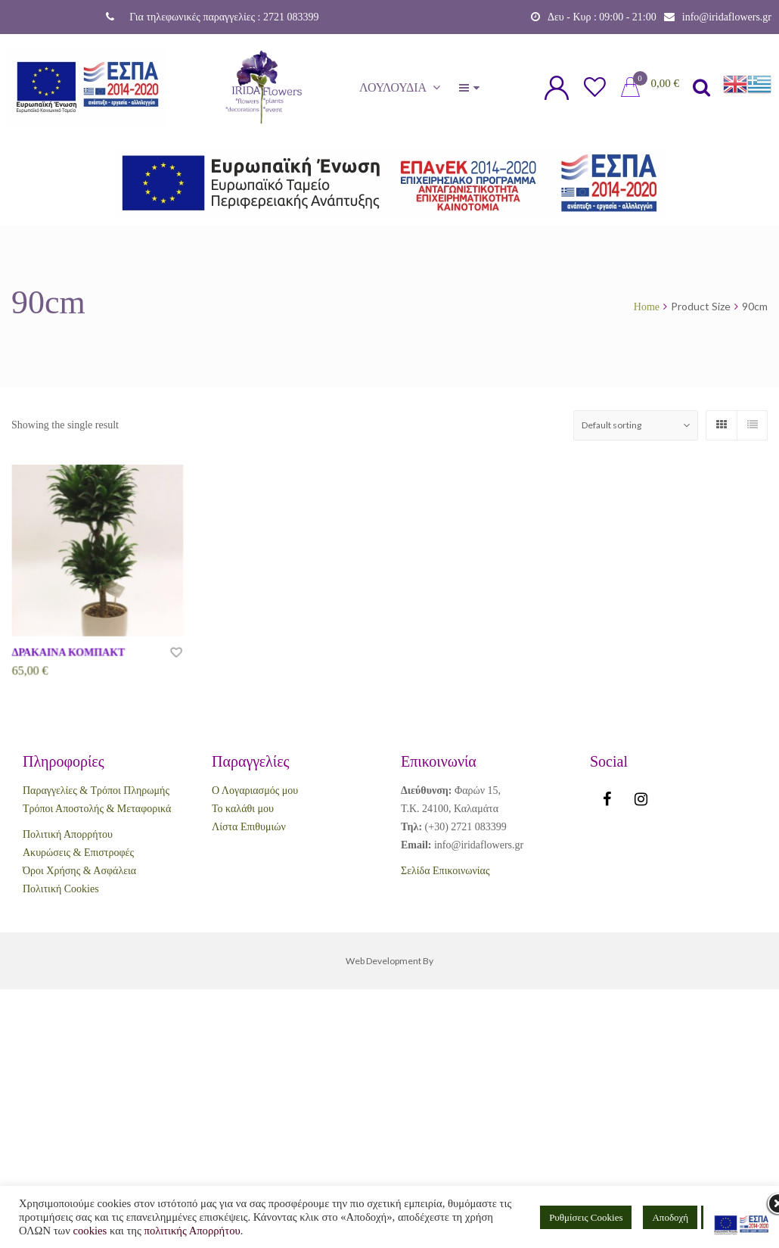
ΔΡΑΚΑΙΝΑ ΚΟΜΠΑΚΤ (69, 654)
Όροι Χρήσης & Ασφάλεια (79, 870)
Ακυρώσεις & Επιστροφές (78, 852)
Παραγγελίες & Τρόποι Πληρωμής (96, 790)
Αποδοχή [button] (670, 1217)
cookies (90, 1231)
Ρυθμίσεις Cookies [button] (585, 1217)
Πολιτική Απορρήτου (68, 834)
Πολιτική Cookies (61, 889)
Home (647, 307)
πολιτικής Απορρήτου (192, 1231)
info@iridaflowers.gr (726, 17)
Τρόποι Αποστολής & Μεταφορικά (97, 808)
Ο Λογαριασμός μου (255, 790)
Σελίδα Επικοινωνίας (445, 870)
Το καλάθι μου (243, 808)
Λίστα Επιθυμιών (249, 827)
